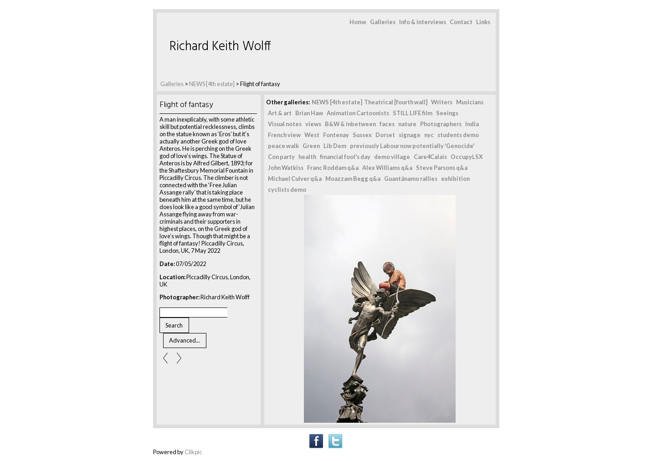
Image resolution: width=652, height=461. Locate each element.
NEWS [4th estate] (212, 83)
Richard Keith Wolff (220, 46)
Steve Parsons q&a (441, 167)
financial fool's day (345, 156)
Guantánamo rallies (410, 178)
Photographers (441, 124)
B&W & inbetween (350, 124)
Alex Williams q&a (387, 167)
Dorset (385, 134)
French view (284, 134)
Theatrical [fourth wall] (395, 102)
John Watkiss (285, 167)
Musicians (469, 102)
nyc (429, 134)
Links (483, 22)
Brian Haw (309, 113)
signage (410, 134)
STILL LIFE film (412, 113)
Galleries (382, 22)
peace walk (283, 145)
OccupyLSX (467, 156)
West (311, 134)
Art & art (280, 113)
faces (387, 124)
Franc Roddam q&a (333, 167)
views (313, 124)
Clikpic (193, 452)
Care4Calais (430, 156)
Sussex (362, 134)
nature (407, 124)
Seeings (447, 113)
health (307, 156)
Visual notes (285, 124)
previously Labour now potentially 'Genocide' (412, 145)
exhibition (455, 178)
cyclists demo (287, 189)
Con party (281, 156)
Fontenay (336, 134)
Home (357, 22)
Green (311, 145)
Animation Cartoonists (358, 113)
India (472, 124)
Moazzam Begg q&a (352, 178)
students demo (458, 134)
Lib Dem (334, 145)
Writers (441, 102)
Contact (461, 22)
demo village (392, 156)
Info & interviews (422, 22)
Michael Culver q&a (295, 178)
